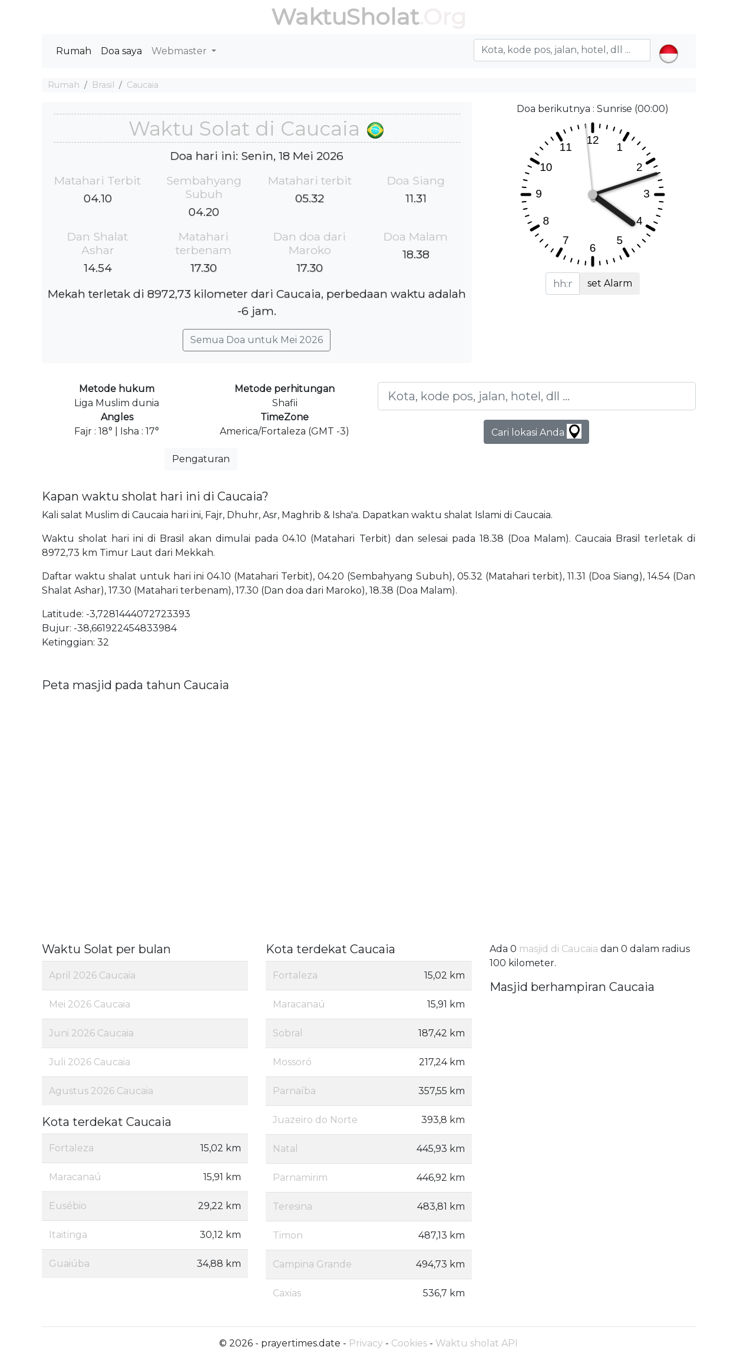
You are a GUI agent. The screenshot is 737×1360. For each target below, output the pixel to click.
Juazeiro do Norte (315, 1119)
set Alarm (609, 283)
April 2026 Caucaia (92, 975)
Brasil (103, 85)
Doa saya (121, 51)
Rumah (73, 51)
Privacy (366, 1343)
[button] (668, 43)
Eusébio (68, 1205)
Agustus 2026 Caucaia (101, 1090)
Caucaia (142, 85)
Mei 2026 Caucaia (89, 1004)
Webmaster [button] (180, 51)
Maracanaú (75, 1177)
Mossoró (292, 1062)
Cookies (409, 1343)
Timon (288, 1235)
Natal (285, 1148)
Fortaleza (71, 1148)
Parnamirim (300, 1177)
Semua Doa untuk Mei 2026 (256, 339)
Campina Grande (312, 1264)
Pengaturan (201, 459)
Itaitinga (68, 1234)
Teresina (292, 1206)
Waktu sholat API (476, 1343)
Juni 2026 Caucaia (91, 1033)
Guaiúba (69, 1263)
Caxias (287, 1293)
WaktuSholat (345, 17)
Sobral (288, 1033)
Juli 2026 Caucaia (89, 1062)
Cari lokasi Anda (536, 431)
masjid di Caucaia (558, 948)
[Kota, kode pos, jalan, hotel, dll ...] (537, 396)
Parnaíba (294, 1090)
